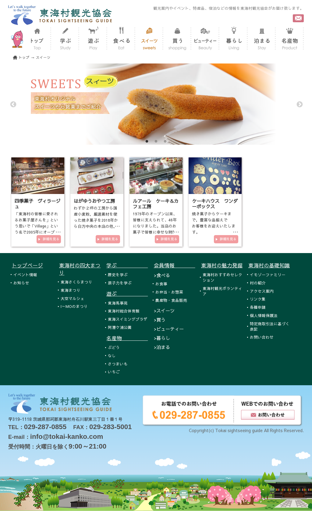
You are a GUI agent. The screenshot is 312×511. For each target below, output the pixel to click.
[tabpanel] (156, 104)
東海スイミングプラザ (127, 319)
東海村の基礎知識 (269, 265)
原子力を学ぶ (120, 282)
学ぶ (127, 265)
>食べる (162, 275)
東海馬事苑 (118, 302)
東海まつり (70, 290)
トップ (24, 57)
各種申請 (258, 307)
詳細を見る (51, 239)
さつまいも (118, 363)
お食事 (161, 283)
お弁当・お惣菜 (169, 291)
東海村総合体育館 (124, 310)
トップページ (27, 265)
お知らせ (21, 282)
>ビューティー (169, 329)
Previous (13, 104)
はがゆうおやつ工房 (94, 201)
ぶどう (114, 347)
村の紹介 (258, 282)
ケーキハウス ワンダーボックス (215, 204)
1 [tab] (147, 142)
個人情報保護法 (264, 315)
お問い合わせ (262, 337)
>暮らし (162, 338)
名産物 (127, 338)
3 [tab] (165, 142)
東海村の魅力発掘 (222, 265)
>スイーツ (164, 310)
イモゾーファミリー (267, 274)
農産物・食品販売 (171, 300)
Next (299, 104)
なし (112, 355)
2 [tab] (156, 142)
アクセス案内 (262, 291)
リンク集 (258, 298)
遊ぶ (127, 293)
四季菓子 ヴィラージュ (37, 204)
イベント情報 (25, 274)
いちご (114, 371)
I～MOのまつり (74, 306)
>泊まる (162, 347)
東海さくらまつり (76, 281)
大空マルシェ (72, 298)
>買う (159, 319)
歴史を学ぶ (118, 274)
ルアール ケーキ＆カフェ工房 (156, 204)
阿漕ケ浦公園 (120, 327)
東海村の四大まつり (80, 269)
